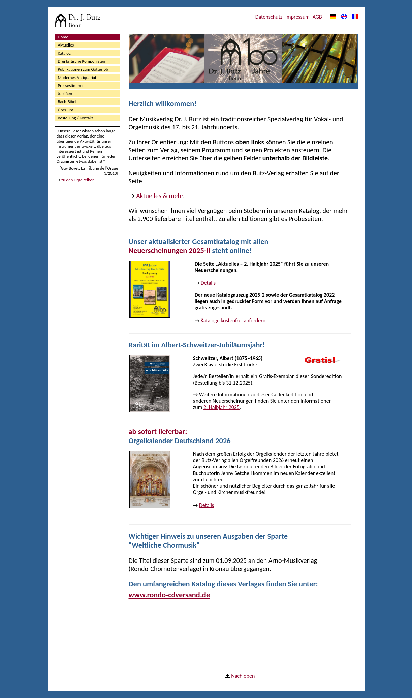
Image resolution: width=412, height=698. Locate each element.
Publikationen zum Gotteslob (83, 69)
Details (208, 283)
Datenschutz (268, 16)
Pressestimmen (71, 85)
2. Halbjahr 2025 (221, 407)
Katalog (64, 53)
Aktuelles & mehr (159, 196)
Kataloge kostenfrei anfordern (233, 320)
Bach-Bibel (67, 101)
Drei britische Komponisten (81, 61)
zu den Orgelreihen (78, 179)
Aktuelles (66, 45)
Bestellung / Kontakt (75, 117)
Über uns (66, 109)
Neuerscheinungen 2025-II (170, 250)
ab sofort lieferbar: (158, 431)
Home (63, 36)
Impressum (297, 16)
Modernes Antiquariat (77, 77)
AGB (317, 16)
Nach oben (243, 676)
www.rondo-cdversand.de (169, 594)
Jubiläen (65, 93)
